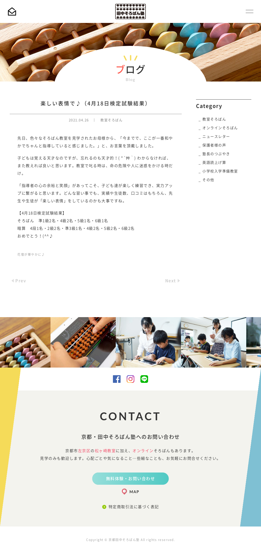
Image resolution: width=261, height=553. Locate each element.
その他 (208, 180)
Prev (20, 281)
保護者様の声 (214, 145)
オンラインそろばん (220, 128)
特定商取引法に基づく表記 (134, 507)
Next (170, 281)
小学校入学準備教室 (220, 171)
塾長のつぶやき (216, 154)
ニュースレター (216, 136)
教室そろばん (111, 120)
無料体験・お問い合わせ (130, 479)
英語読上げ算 (214, 162)
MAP (134, 491)
